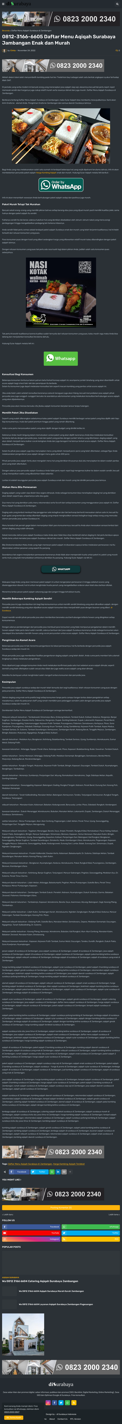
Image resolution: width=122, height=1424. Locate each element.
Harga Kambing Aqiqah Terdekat (69, 1164)
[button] (3, 4)
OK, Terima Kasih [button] (13, 1417)
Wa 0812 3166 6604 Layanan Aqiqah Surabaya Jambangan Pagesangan (56, 1304)
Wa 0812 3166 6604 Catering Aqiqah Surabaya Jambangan (40, 1281)
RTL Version (75, 1419)
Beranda (6, 31)
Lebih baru (8, 1215)
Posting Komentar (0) (61, 1207)
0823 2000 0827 (11, 1412)
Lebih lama (113, 1215)
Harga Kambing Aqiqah (46, 173)
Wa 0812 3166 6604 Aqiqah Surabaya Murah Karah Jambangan (51, 1291)
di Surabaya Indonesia (66, 1414)
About (52, 1419)
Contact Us (62, 1419)
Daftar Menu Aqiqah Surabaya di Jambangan (31, 31)
